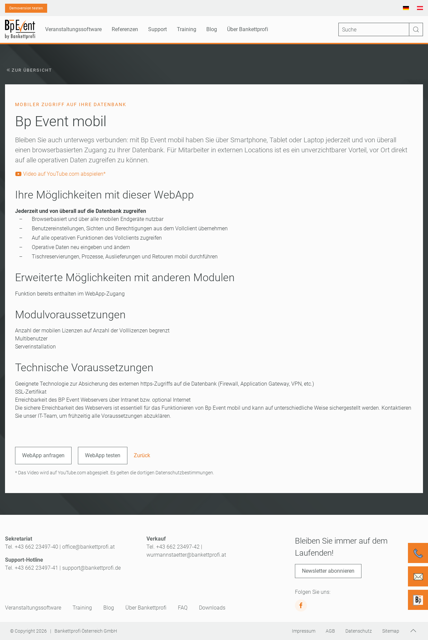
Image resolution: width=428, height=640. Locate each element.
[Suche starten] (416, 29)
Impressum (303, 631)
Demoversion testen (26, 8)
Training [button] (186, 29)
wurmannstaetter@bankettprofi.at (186, 555)
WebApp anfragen (43, 455)
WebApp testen (102, 455)
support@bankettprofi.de (91, 568)
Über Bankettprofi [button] (247, 29)
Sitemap (390, 631)
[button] (413, 630)
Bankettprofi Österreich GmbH (86, 631)
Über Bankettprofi (146, 608)
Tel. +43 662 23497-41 (31, 568)
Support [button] (157, 29)
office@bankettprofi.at (88, 547)
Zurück (142, 455)
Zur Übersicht (28, 70)
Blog (211, 29)
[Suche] (380, 29)
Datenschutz (358, 631)
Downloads (212, 608)
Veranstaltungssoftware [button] (73, 29)
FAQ (183, 608)
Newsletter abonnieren (328, 571)
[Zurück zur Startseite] (20, 29)
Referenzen (125, 29)
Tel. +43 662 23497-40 (31, 547)
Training (82, 608)
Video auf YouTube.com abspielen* (60, 174)
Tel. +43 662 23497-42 (173, 547)
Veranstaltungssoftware (33, 608)
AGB (330, 631)
